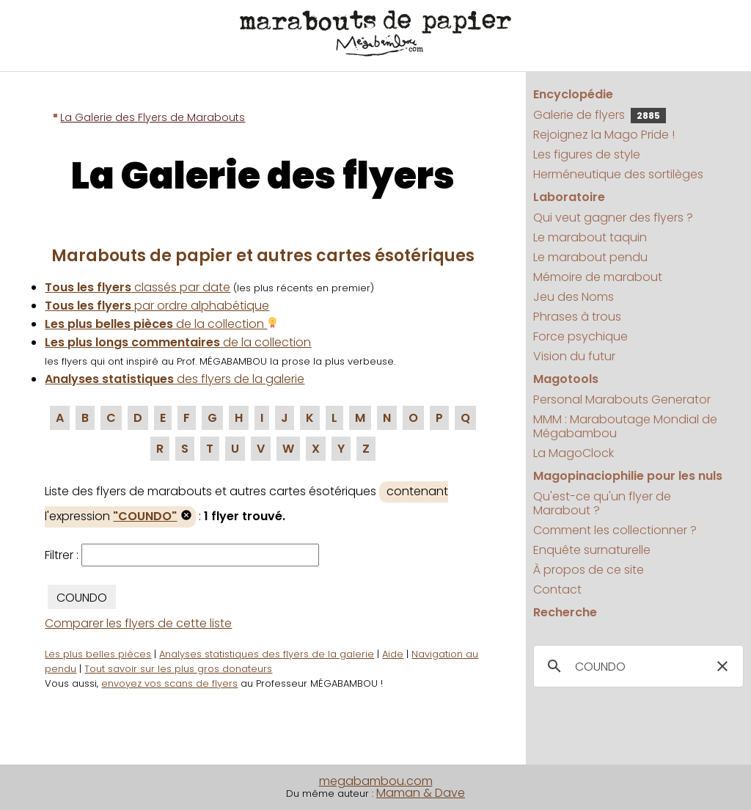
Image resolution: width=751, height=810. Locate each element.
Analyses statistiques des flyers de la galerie (266, 654)
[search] (636, 667)
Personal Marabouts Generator (622, 399)
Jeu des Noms (573, 296)
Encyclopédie (573, 94)
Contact (557, 589)
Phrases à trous (577, 316)
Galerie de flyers (599, 114)
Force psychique (580, 336)
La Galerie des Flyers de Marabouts (152, 117)
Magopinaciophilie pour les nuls (627, 475)
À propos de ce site (588, 569)
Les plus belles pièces (98, 654)
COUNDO (81, 597)
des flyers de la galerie (174, 379)
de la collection (161, 323)
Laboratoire (569, 197)
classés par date (137, 287)
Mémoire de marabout (597, 277)
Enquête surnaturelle (592, 549)
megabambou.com (376, 781)
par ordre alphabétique (157, 305)
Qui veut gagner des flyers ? (613, 217)
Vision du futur (574, 356)
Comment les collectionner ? (615, 530)
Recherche (565, 612)
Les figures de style (586, 154)
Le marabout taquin (590, 237)
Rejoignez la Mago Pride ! (604, 134)
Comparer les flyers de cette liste (138, 623)
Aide (392, 654)
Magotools (565, 379)
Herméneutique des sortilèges (618, 174)
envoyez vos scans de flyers (169, 683)
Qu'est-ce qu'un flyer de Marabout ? (602, 503)
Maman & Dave (420, 792)
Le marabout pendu (590, 257)
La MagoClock (573, 453)
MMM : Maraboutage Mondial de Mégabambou (625, 426)
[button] (722, 666)
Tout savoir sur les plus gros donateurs (178, 669)
